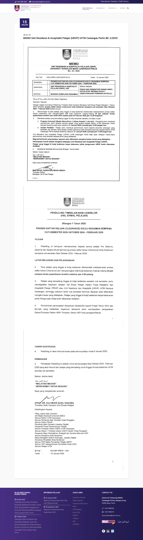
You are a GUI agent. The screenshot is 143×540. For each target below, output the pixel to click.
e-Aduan (75, 508)
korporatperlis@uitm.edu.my (40, 2)
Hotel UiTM (76, 503)
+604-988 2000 (22, 2)
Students (114, 1)
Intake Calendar (78, 491)
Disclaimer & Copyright (83, 535)
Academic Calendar (79, 488)
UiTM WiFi (76, 514)
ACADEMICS (100, 8)
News (74, 497)
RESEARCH (111, 8)
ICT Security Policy (115, 535)
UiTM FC (75, 505)
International (105, 1)
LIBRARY (123, 8)
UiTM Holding (77, 500)
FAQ (74, 511)
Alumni (126, 1)
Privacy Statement (100, 535)
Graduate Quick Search (80, 494)
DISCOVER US (86, 8)
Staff (120, 1)
